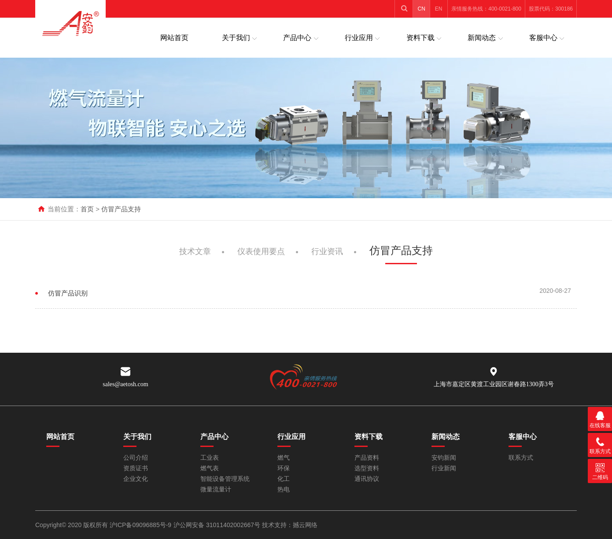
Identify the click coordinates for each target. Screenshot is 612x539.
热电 (283, 489)
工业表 (209, 457)
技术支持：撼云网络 (289, 524)
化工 (283, 479)
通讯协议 (366, 479)
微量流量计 (215, 489)
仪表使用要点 (261, 255)
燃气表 (209, 468)
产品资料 (366, 457)
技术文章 (195, 255)
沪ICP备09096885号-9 (140, 524)
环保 (283, 468)
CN (421, 9)
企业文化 (135, 479)
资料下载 (420, 37)
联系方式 (521, 457)
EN (438, 9)
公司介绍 (135, 457)
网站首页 (174, 37)
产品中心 (297, 37)
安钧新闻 (443, 457)
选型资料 (366, 468)
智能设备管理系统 (225, 479)
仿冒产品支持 (121, 209)
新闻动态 (482, 37)
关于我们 (236, 37)
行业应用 (359, 37)
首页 (87, 209)
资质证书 (135, 468)
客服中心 (543, 37)
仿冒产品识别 (68, 298)
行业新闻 (443, 468)
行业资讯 (327, 255)
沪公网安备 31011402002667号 (217, 524)
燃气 (283, 457)
